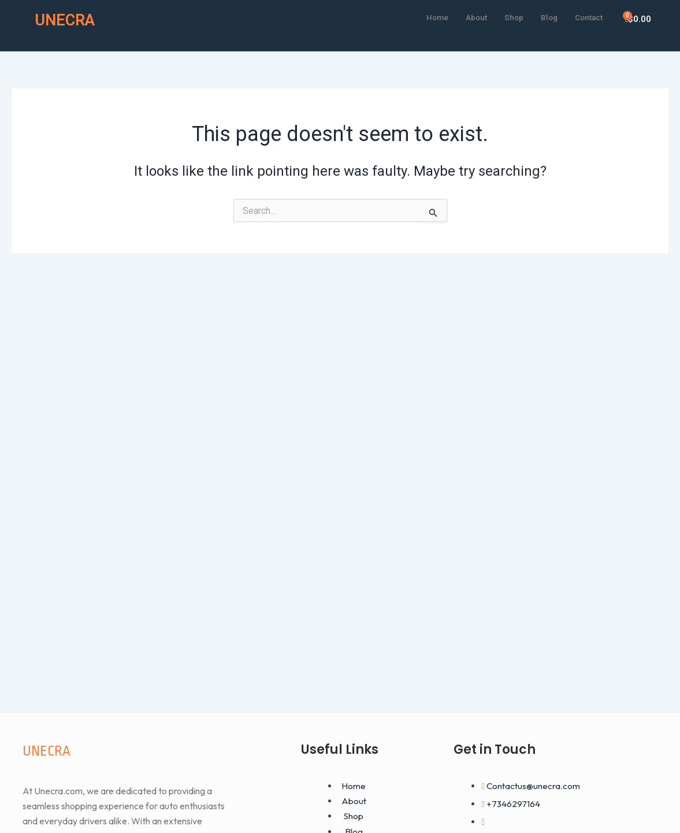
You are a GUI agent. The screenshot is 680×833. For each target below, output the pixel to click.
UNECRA (68, 19)
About (467, 17)
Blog (543, 17)
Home (425, 17)
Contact (586, 17)
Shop (506, 17)
